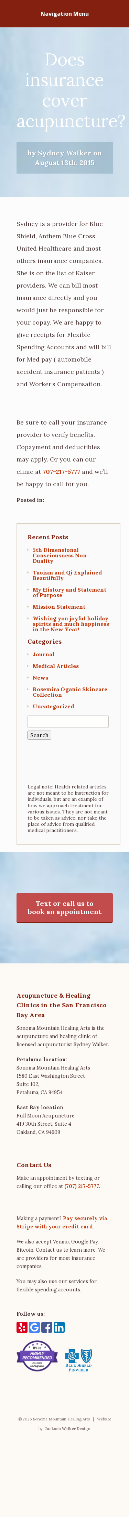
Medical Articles (56, 665)
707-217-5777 (61, 472)
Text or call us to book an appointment (64, 907)
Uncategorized (53, 706)
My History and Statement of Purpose (69, 592)
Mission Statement (59, 606)
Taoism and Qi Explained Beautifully (67, 575)
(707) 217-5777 (81, 1186)
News (40, 677)
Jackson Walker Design (67, 1428)
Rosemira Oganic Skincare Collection (70, 692)
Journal (43, 654)
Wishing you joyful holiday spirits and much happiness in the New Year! (71, 624)
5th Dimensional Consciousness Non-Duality (61, 555)
